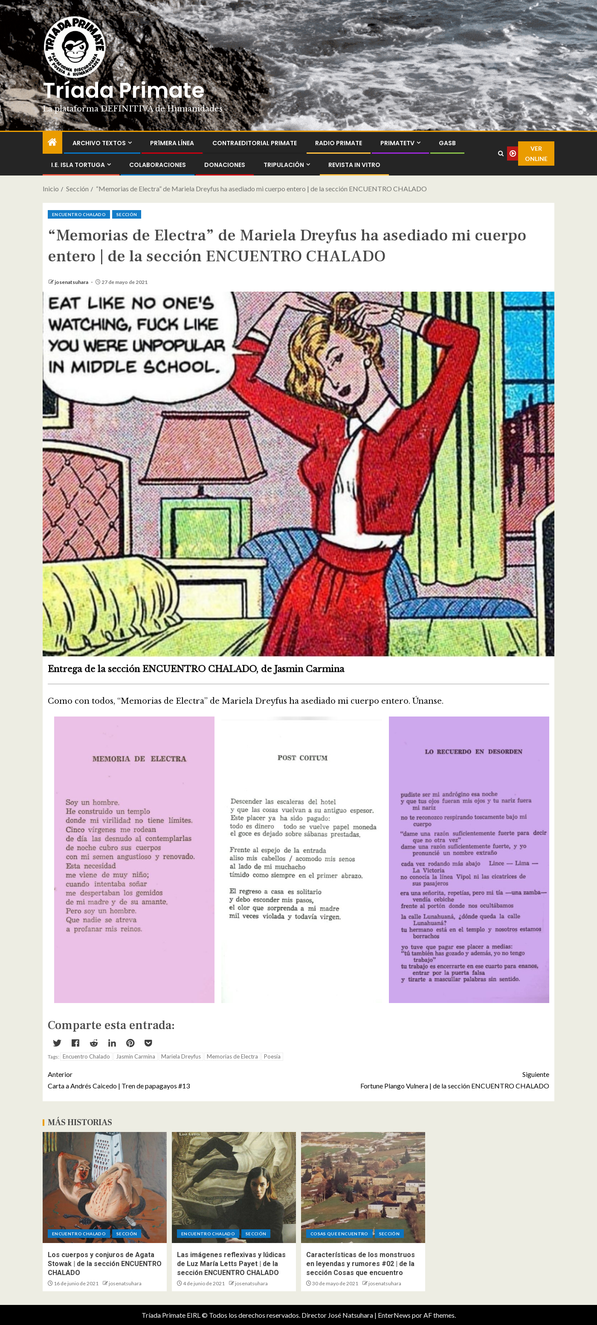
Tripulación (284, 165)
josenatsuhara (72, 282)
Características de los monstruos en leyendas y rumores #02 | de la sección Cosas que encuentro (360, 1264)
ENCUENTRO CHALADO (79, 214)
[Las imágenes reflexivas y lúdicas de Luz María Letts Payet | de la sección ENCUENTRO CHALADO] (234, 1187)
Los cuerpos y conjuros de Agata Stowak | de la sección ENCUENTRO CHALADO (105, 1264)
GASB (447, 143)
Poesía (272, 1056)
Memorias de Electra (232, 1056)
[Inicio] (52, 142)
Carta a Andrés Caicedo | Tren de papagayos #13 (173, 1079)
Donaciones (224, 165)
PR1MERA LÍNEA (172, 143)
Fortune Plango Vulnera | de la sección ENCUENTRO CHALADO (423, 1079)
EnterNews (394, 1315)
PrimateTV (397, 143)
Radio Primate (338, 143)
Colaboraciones (157, 165)
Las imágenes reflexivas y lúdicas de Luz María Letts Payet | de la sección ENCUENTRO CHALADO (231, 1264)
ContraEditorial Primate (254, 143)
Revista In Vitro (354, 165)
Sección (126, 214)
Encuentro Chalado (86, 1056)
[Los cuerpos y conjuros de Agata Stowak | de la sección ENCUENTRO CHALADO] (105, 1187)
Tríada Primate (124, 90)
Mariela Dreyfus (181, 1056)
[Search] (500, 154)
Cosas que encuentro (339, 1233)
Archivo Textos (99, 143)
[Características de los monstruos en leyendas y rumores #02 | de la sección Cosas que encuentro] (363, 1187)
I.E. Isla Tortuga (78, 165)
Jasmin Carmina (135, 1056)
